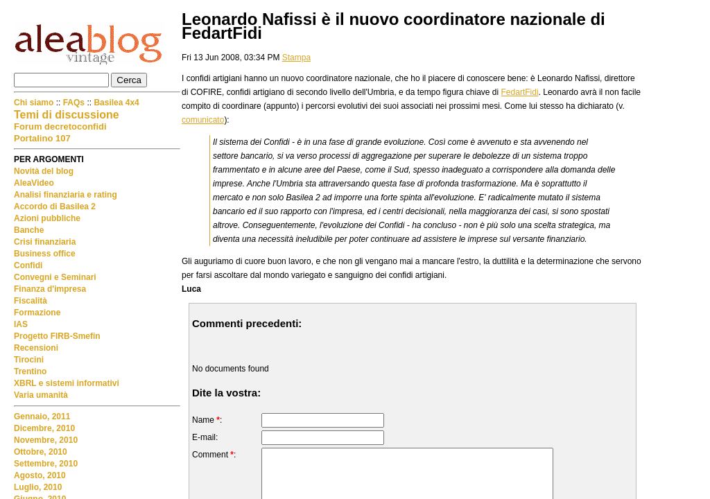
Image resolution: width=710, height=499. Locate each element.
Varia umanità (41, 395)
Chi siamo (35, 102)
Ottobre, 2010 (40, 452)
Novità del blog (43, 171)
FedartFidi (520, 92)
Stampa (296, 57)
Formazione (37, 312)
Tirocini (29, 360)
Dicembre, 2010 (44, 428)
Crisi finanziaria (45, 242)
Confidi (28, 265)
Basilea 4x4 (116, 102)
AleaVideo (34, 183)
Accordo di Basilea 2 (55, 206)
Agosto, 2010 (40, 475)
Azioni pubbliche (47, 218)
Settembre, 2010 (46, 464)
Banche (29, 230)
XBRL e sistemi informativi (66, 383)
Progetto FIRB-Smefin (57, 336)
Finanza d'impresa (50, 289)
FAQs (74, 102)
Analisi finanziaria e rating (65, 195)
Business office (45, 254)
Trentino (30, 371)
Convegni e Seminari (55, 277)
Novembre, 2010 (46, 440)
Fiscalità (30, 301)
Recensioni (36, 348)
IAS (21, 324)
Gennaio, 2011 (42, 416)
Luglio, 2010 (38, 487)
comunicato (203, 120)
